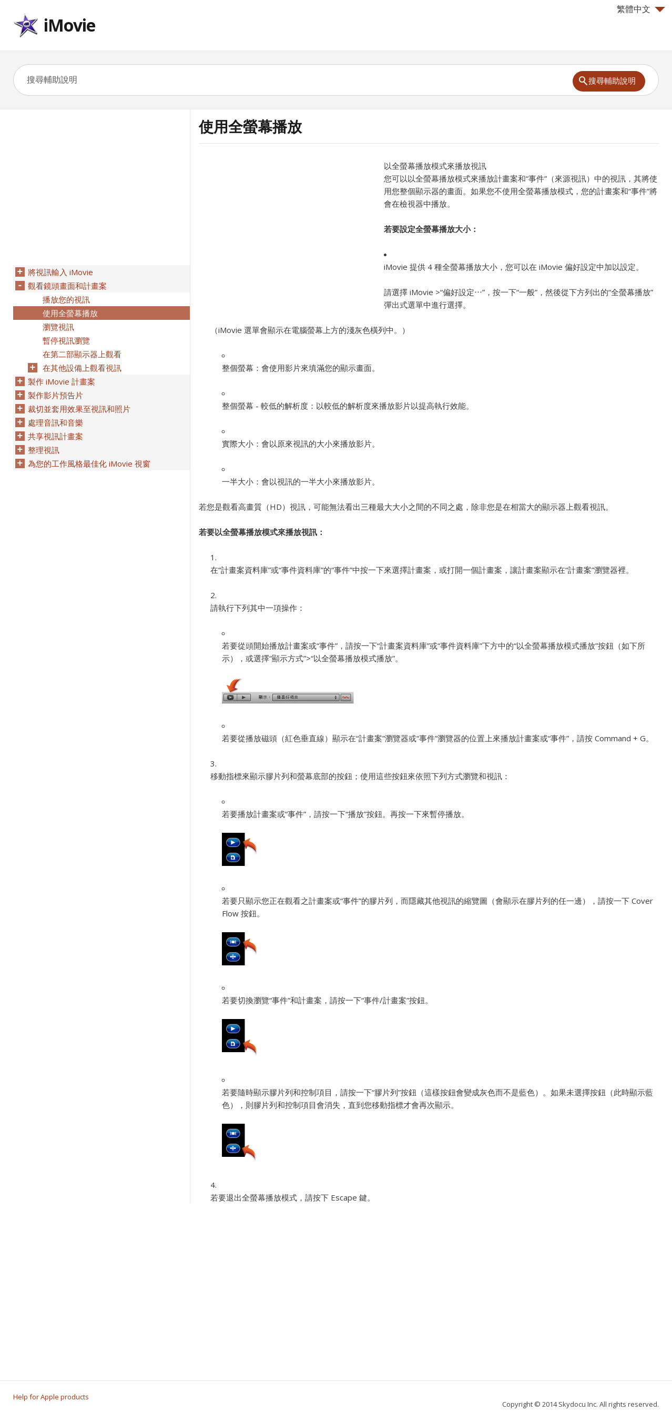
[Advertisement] (287, 233)
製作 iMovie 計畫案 (61, 381)
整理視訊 (43, 450)
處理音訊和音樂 (55, 422)
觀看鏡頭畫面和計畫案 (67, 285)
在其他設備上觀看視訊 (82, 367)
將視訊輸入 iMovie (60, 272)
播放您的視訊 (66, 299)
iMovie (69, 25)
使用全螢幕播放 (70, 313)
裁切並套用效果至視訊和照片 (79, 409)
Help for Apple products (51, 1396)
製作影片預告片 (55, 395)
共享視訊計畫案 (55, 436)
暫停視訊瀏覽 (66, 340)
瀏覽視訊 (58, 326)
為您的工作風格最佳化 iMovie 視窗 (89, 463)
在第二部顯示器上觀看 (82, 354)
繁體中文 (641, 9)
